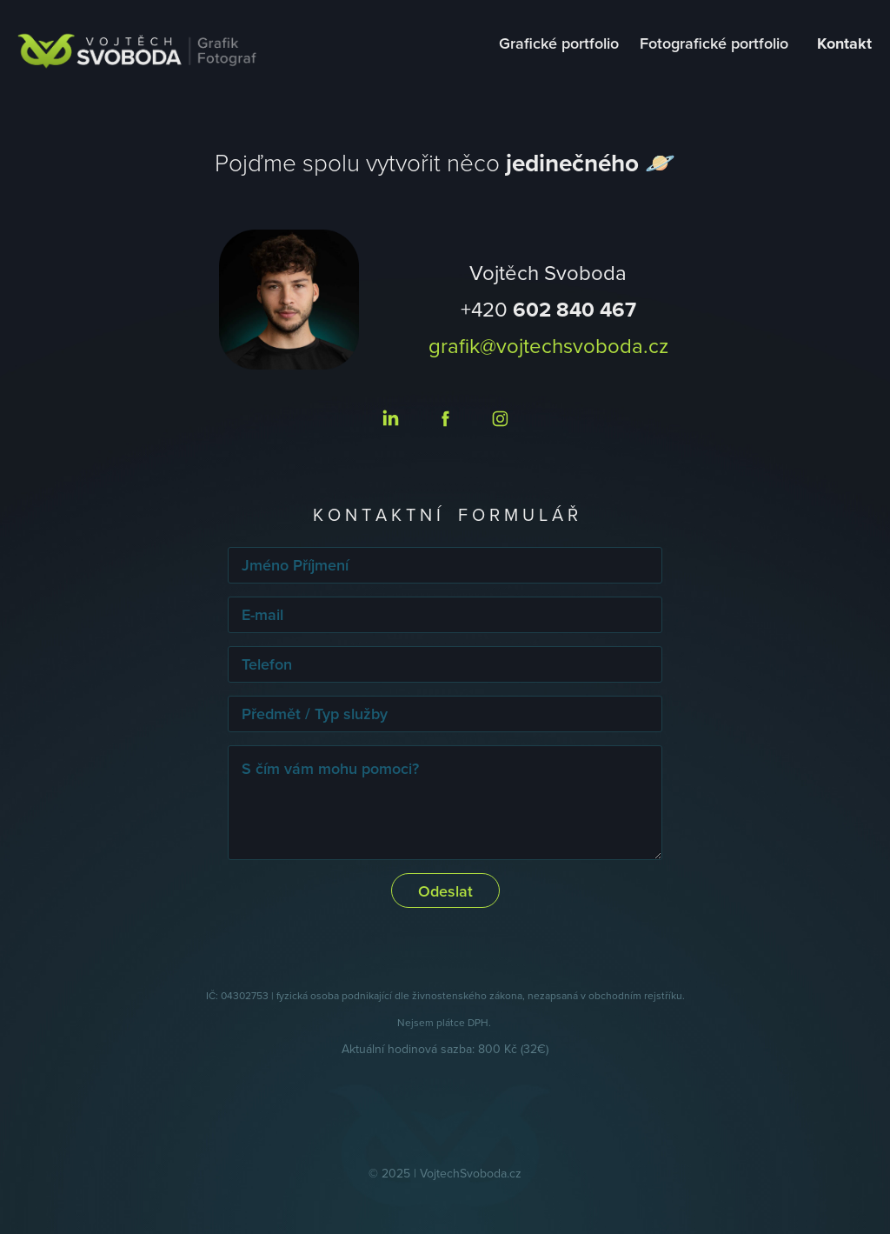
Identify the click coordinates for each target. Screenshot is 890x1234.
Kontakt (844, 43)
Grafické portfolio (559, 43)
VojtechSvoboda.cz (470, 1173)
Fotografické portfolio (714, 43)
